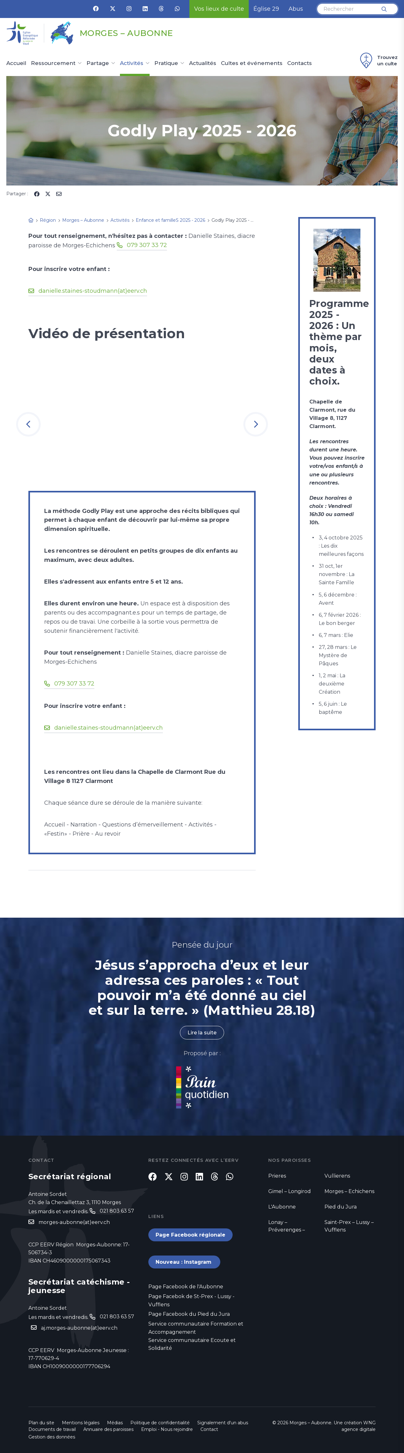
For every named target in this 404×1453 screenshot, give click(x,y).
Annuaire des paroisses (108, 1429)
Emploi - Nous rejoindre (167, 1429)
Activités (131, 63)
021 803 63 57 (117, 1211)
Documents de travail (52, 1429)
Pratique (166, 63)
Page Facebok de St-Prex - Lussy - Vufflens (191, 1300)
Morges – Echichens (349, 1191)
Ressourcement (53, 63)
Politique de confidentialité (160, 1423)
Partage (97, 63)
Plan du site (41, 1423)
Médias (115, 1423)
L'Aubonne (282, 1207)
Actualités (202, 63)
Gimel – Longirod (289, 1191)
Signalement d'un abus (222, 1423)
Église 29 (266, 8)
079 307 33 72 (147, 245)
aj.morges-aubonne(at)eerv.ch (79, 1328)
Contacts (299, 63)
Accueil (16, 63)
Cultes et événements (251, 63)
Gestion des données (51, 1437)
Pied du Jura (340, 1207)
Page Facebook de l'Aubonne (185, 1287)
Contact (209, 1429)
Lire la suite (202, 1033)
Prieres (277, 1176)
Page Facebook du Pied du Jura (189, 1314)
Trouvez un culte (378, 60)
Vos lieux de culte (219, 8)
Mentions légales (80, 1423)
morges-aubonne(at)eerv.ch (74, 1222)
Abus (295, 8)
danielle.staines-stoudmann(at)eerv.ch (93, 290)
